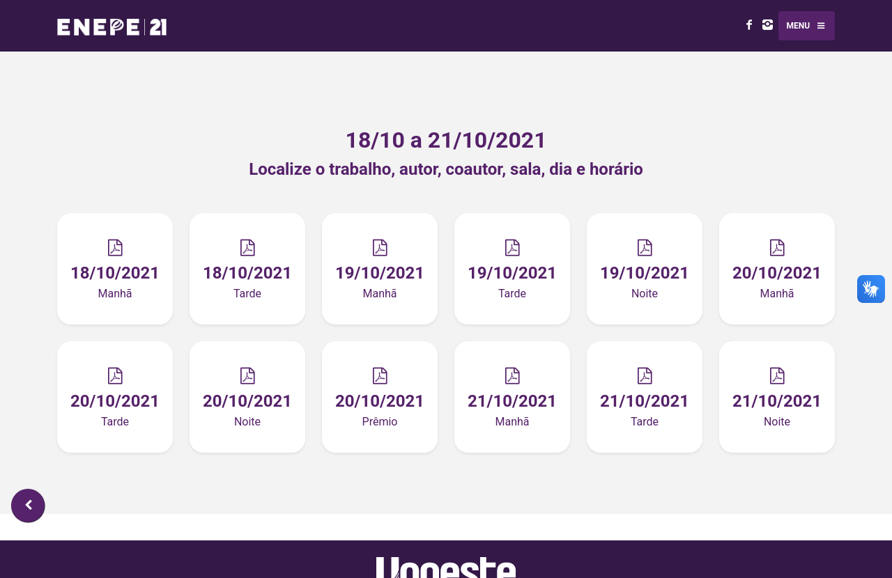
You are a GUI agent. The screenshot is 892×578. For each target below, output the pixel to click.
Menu (806, 33)
